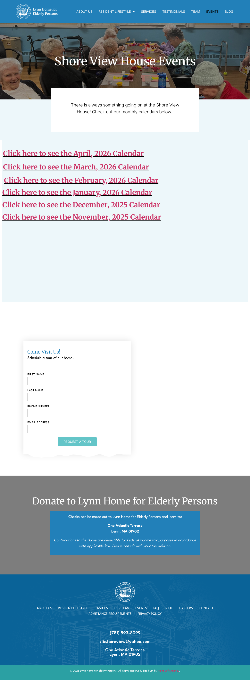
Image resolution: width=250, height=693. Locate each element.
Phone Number (38, 406)
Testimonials (173, 11)
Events (212, 11)
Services (148, 11)
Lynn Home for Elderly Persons (45, 11)
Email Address (38, 422)
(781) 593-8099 (125, 633)
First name (35, 374)
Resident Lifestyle (117, 11)
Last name (35, 390)
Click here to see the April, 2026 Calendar (73, 153)
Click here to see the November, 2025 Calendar (81, 217)
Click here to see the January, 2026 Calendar (77, 192)
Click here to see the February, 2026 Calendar (81, 180)
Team (195, 11)
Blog (229, 11)
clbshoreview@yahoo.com (125, 642)
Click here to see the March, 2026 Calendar (76, 167)
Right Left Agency (168, 670)
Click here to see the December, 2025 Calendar (81, 204)
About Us (84, 11)
